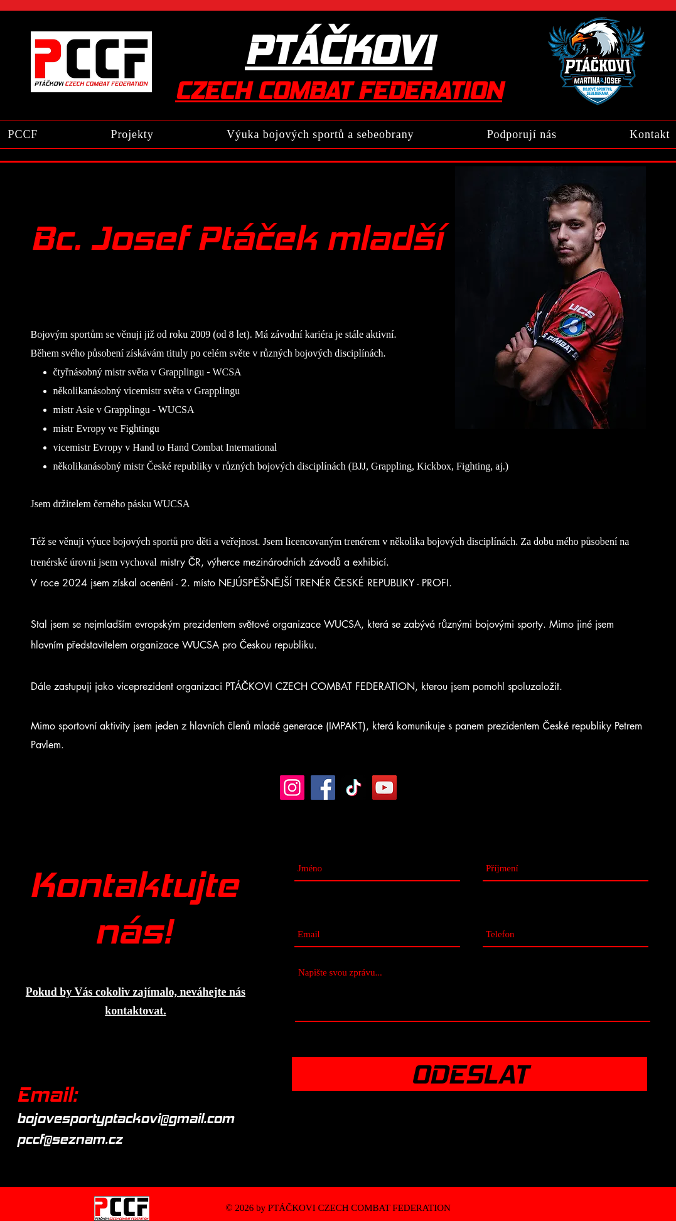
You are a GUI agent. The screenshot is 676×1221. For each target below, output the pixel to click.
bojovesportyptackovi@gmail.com (125, 1118)
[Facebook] (323, 787)
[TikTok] (353, 787)
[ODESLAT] (469, 1074)
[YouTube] (384, 787)
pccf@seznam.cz (69, 1139)
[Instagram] (292, 787)
